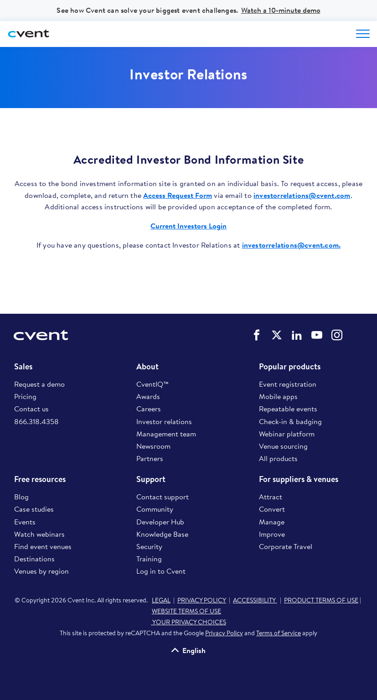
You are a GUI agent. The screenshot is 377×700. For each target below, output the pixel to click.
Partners (149, 458)
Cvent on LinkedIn (296, 335)
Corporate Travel (285, 546)
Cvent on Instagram (336, 335)
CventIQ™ (152, 384)
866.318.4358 (36, 421)
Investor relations (164, 421)
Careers (148, 409)
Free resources (40, 479)
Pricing (25, 396)
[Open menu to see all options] (363, 34)
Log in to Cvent (161, 571)
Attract (270, 497)
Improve (272, 534)
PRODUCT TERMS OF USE (321, 600)
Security (149, 546)
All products (278, 458)
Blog (21, 497)
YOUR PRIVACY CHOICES (188, 622)
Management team (166, 434)
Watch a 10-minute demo (280, 10)
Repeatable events (288, 409)
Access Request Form (177, 195)
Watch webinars (39, 534)
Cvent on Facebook (256, 335)
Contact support (162, 497)
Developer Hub (160, 522)
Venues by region (41, 571)
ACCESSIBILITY (255, 600)
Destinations (34, 559)
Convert (272, 509)
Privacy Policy (224, 633)
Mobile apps (278, 396)
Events (25, 522)
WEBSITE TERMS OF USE (186, 611)
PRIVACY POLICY (201, 600)
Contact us (31, 409)
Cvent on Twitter (276, 335)
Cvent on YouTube (316, 335)
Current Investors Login (188, 226)
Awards (148, 396)
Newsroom (153, 446)
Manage (271, 522)
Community (154, 509)
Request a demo (39, 384)
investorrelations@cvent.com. (291, 245)
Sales (23, 366)
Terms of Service (278, 633)
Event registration (287, 384)
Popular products (289, 366)
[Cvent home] (29, 34)
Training (149, 559)
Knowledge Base (162, 534)
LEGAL (161, 600)
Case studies (34, 509)
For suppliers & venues (298, 479)
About (147, 366)
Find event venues (43, 546)
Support (150, 479)
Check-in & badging (290, 421)
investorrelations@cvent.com (301, 195)
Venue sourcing (283, 446)
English (194, 650)
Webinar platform (287, 434)
